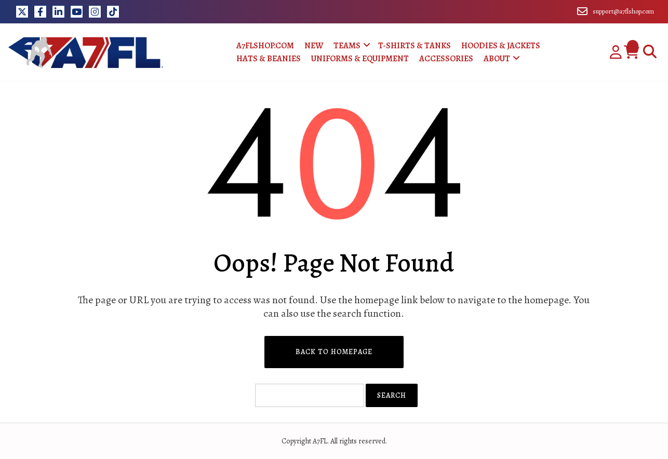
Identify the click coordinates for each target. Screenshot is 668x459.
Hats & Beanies (268, 58)
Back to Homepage (334, 352)
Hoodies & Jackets (500, 45)
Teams (346, 45)
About (497, 58)
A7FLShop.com (265, 45)
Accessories (446, 58)
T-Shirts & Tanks (414, 45)
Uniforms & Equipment (360, 58)
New (313, 45)
